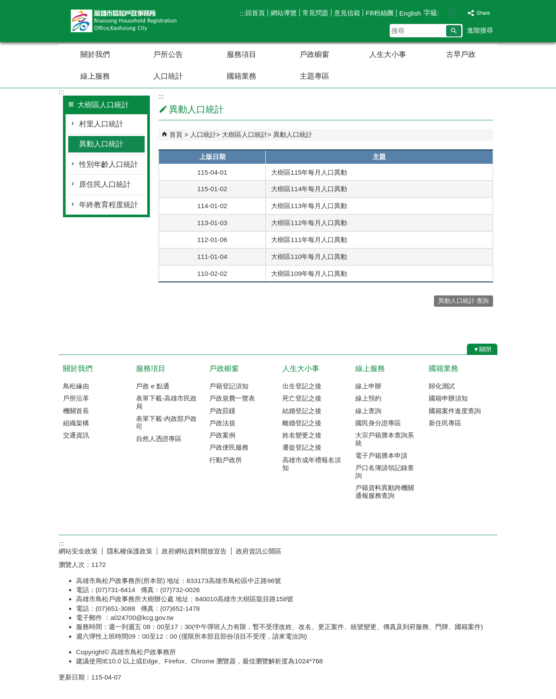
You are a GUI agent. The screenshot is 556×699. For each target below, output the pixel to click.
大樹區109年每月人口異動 (309, 273)
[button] (453, 30)
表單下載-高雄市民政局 (166, 402)
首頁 (175, 134)
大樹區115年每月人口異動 (309, 172)
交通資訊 (76, 435)
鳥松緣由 (76, 386)
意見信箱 (347, 13)
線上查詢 (368, 410)
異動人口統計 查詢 (463, 301)
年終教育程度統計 (108, 205)
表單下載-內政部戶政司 (166, 422)
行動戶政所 (225, 460)
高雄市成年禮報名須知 (311, 463)
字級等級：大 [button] (461, 13)
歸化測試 (442, 386)
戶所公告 (168, 54)
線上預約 (368, 398)
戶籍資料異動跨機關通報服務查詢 (384, 491)
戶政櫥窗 (314, 54)
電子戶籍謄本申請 (381, 455)
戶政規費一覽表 (232, 398)
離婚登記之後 (301, 423)
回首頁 (255, 13)
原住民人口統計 (105, 184)
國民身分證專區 (378, 423)
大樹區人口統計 (245, 134)
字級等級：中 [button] (452, 13)
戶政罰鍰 (222, 410)
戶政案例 (222, 435)
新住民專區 (445, 423)
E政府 (423, 549)
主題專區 (314, 76)
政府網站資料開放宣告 (194, 551)
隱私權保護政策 (129, 551)
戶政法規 (222, 423)
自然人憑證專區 (159, 438)
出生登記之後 (301, 386)
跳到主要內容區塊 (4, 4)
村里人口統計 (101, 124)
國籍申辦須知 (448, 398)
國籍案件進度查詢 (455, 410)
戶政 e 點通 (152, 386)
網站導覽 (284, 13)
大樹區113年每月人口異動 (309, 205)
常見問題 (315, 13)
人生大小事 (387, 54)
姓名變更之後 (301, 435)
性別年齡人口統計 (108, 164)
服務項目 (241, 54)
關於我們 (95, 54)
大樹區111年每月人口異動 (309, 239)
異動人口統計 (101, 144)
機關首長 (76, 410)
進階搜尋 (480, 30)
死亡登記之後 (301, 398)
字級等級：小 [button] (443, 13)
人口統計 (168, 76)
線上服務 (95, 76)
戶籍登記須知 (228, 386)
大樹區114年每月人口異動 (309, 188)
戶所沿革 (76, 398)
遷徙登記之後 (301, 447)
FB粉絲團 (380, 13)
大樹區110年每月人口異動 (309, 256)
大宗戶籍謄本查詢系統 (384, 439)
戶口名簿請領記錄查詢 (384, 471)
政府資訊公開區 (258, 551)
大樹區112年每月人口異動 (309, 222)
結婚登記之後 (301, 410)
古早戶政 (461, 54)
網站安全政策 (78, 551)
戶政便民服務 (228, 447)
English (410, 13)
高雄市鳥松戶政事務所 (132, 21)
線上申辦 (368, 386)
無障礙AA (466, 550)
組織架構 (76, 423)
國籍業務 (241, 76)
